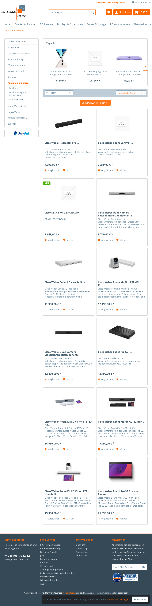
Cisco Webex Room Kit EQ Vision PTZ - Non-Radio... (66, 493)
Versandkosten (69, 593)
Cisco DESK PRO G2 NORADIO (62, 212)
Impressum (81, 555)
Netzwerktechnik (16, 71)
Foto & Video (14, 112)
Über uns (80, 544)
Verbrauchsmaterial (17, 117)
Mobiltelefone (16, 99)
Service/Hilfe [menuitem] (140, 2)
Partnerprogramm (49, 559)
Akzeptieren (140, 599)
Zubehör (12, 123)
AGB (42, 583)
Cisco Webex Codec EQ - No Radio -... (66, 282)
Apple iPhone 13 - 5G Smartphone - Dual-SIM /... (61, 73)
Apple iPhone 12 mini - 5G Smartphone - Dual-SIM (129, 73)
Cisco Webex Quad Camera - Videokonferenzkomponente (115, 214)
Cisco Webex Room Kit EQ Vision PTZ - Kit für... (68, 423)
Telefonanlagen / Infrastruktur (17, 93)
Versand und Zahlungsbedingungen (51, 568)
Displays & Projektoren (19, 53)
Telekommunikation (18, 82)
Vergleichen (52, 170)
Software (12, 77)
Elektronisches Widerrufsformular (57, 573)
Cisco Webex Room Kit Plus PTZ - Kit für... (119, 284)
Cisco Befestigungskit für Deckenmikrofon (95, 73)
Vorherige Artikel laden (95, 102)
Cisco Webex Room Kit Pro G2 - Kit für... (121, 421)
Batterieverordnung (50, 548)
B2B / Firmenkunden (50, 544)
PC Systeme (13, 47)
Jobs (42, 555)
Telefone (13, 88)
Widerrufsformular (49, 580)
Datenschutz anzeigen (118, 599)
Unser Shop (82, 548)
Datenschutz (82, 552)
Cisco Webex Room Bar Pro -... (62, 142)
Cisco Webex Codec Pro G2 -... (115, 352)
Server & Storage (16, 59)
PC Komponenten (16, 65)
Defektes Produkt (48, 552)
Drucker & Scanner (17, 41)
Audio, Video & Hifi (17, 106)
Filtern (51, 92)
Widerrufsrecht (47, 576)
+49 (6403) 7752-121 (17, 556)
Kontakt (44, 562)
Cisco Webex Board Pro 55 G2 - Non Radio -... (118, 493)
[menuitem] (72, 12)
